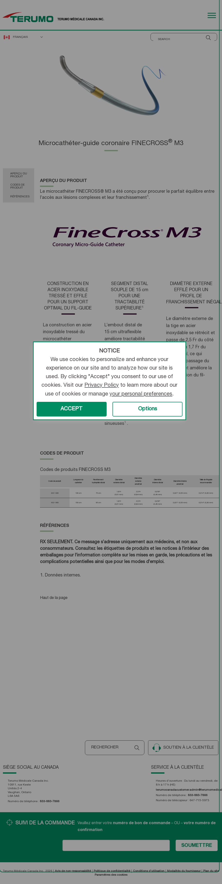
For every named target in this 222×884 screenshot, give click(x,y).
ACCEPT (71, 409)
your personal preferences (141, 394)
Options (147, 409)
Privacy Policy (101, 385)
